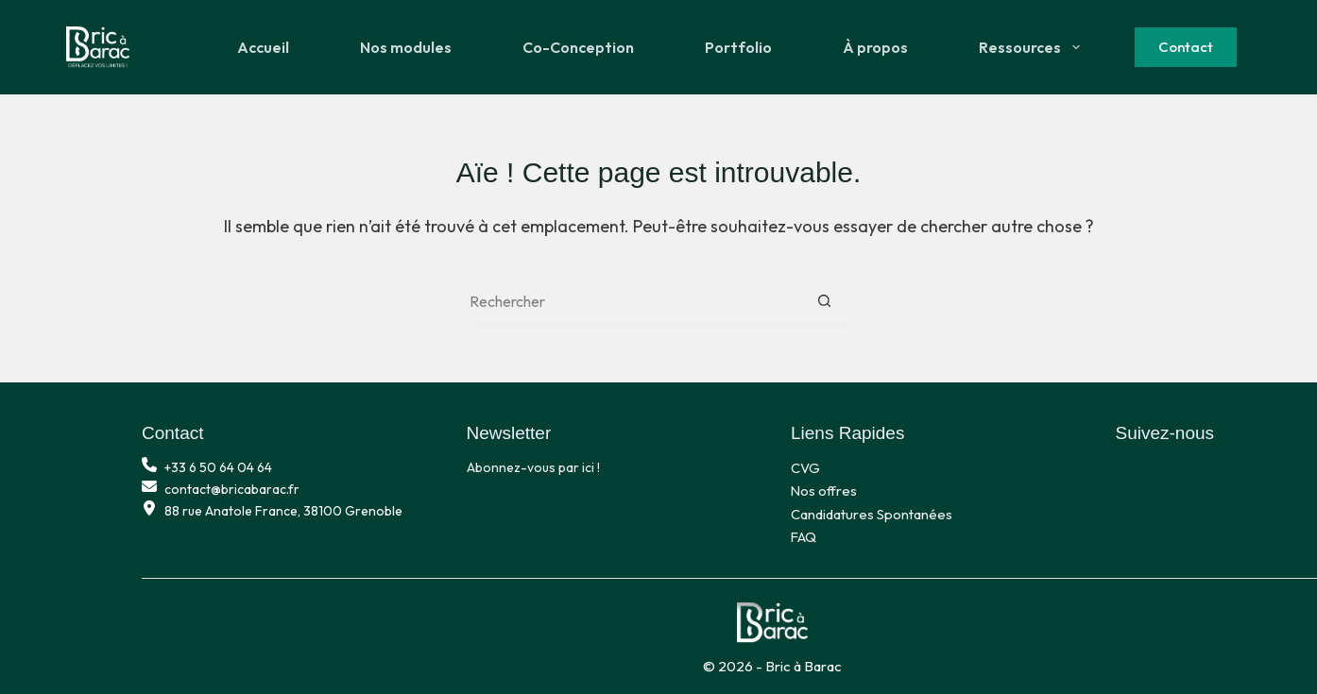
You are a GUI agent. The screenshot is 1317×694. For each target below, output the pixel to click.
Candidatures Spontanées (871, 514)
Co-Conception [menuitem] (578, 47)
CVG (805, 468)
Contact (1185, 47)
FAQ (803, 537)
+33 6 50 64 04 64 (218, 467)
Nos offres (824, 490)
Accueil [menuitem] (263, 47)
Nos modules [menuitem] (406, 47)
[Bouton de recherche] (823, 302)
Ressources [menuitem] (1032, 47)
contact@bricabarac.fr (231, 489)
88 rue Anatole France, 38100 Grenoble (283, 510)
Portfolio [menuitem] (738, 47)
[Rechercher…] (635, 302)
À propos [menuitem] (875, 47)
